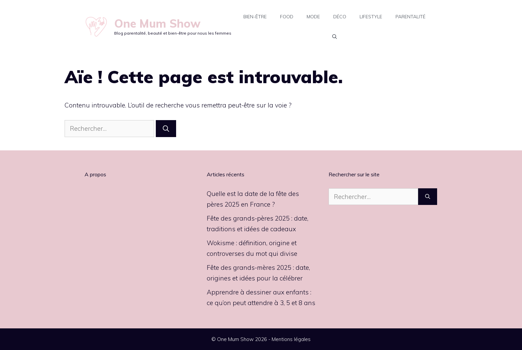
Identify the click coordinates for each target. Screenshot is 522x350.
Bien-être (255, 17)
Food (286, 17)
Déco (339, 17)
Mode (313, 17)
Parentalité (410, 17)
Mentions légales (291, 339)
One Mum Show (157, 23)
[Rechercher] (166, 128)
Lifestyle (371, 17)
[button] (335, 37)
